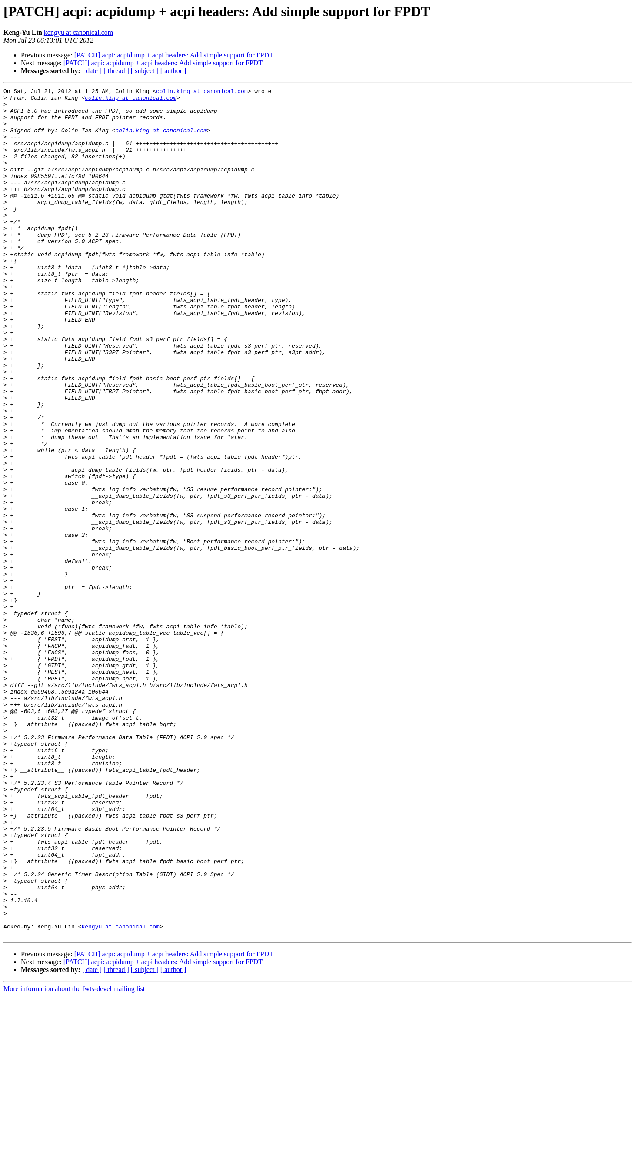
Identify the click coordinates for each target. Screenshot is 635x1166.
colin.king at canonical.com (202, 92)
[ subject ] (145, 70)
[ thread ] (116, 70)
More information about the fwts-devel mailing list (74, 1158)
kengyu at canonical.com (78, 32)
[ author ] (173, 70)
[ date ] (92, 70)
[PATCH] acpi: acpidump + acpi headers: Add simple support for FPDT (173, 55)
